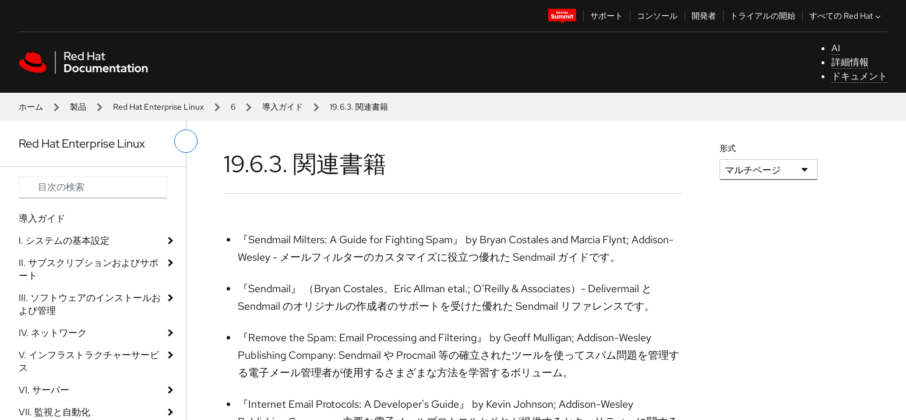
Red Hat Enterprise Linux (158, 107)
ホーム (31, 107)
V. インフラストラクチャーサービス (89, 361)
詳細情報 (850, 62)
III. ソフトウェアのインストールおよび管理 (90, 304)
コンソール (657, 15)
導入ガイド (282, 107)
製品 (78, 107)
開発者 (704, 15)
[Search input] (93, 187)
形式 (728, 148)
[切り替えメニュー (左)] (186, 141)
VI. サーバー (44, 390)
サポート (606, 15)
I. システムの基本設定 (64, 241)
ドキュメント (859, 76)
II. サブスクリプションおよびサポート (88, 269)
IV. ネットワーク (53, 333)
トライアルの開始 (762, 15)
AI (835, 48)
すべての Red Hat (846, 15)
